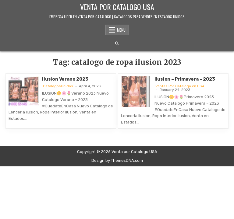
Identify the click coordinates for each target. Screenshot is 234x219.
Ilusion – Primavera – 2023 (184, 79)
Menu (121, 30)
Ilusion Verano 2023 (65, 79)
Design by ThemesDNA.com (117, 160)
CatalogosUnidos (58, 86)
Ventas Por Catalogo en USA (179, 86)
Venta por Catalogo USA (117, 6)
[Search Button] (117, 43)
